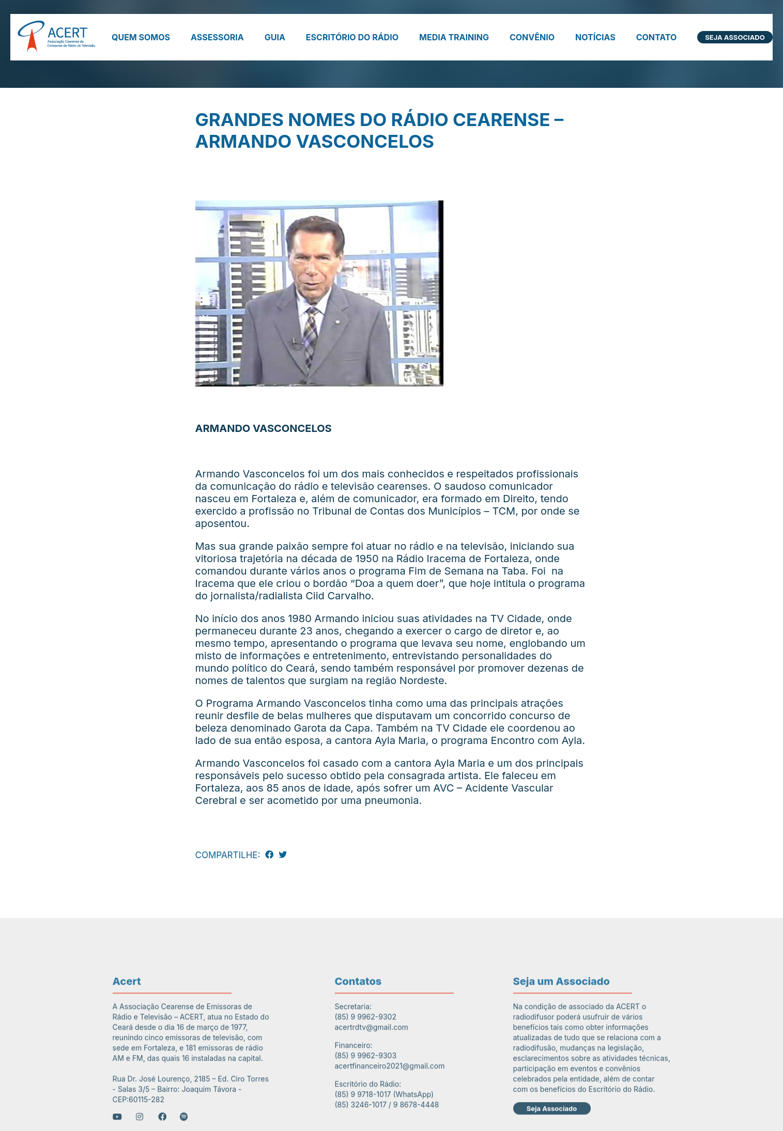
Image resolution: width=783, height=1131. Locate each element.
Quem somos (141, 37)
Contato (656, 37)
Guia (275, 37)
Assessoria (217, 37)
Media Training (454, 37)
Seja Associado (734, 37)
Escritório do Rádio (352, 37)
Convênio (532, 37)
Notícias (595, 37)
